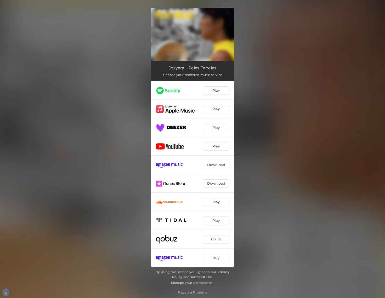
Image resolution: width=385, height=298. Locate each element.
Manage (177, 283)
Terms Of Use (201, 277)
